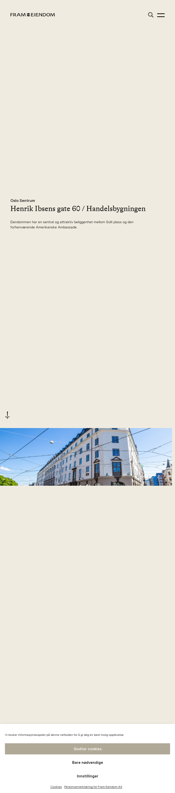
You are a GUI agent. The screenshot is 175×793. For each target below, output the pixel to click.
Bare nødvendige (87, 762)
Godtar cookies (88, 749)
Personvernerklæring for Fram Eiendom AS (93, 787)
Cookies (56, 787)
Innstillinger (87, 776)
